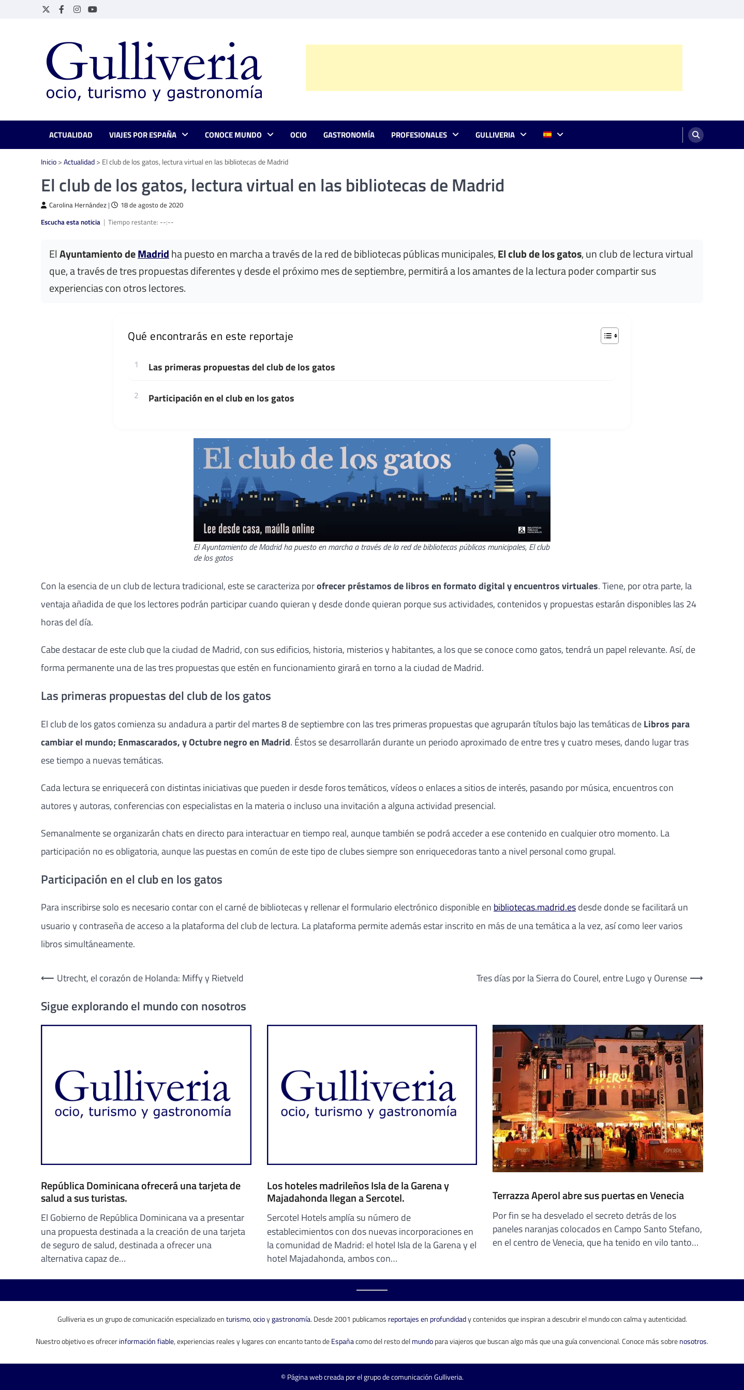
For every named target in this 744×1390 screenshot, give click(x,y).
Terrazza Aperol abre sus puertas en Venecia (588, 1195)
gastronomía (291, 1318)
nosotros (693, 1341)
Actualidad (71, 135)
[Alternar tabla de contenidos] (604, 336)
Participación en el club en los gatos (221, 398)
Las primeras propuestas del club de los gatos (241, 367)
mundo (422, 1341)
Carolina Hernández (74, 205)
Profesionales (419, 135)
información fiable (146, 1341)
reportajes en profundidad (427, 1318)
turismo (238, 1318)
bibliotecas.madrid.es (535, 907)
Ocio (298, 135)
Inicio (48, 161)
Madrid (153, 254)
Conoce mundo (233, 135)
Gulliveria (495, 135)
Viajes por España (142, 135)
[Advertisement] (494, 67)
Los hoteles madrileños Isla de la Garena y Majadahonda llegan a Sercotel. (358, 1191)
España (342, 1341)
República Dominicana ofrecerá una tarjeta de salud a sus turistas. (141, 1191)
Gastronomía (349, 135)
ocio (259, 1318)
